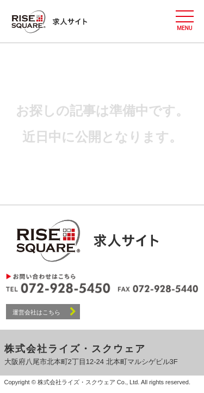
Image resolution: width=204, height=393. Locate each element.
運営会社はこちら (44, 311)
